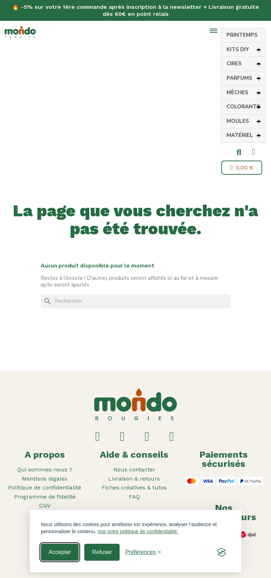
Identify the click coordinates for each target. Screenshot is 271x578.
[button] (239, 152)
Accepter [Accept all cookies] (60, 552)
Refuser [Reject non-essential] (102, 552)
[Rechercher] (135, 301)
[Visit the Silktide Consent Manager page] (221, 552)
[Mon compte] (253, 152)
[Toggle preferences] (143, 552)
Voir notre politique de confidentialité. (137, 531)
